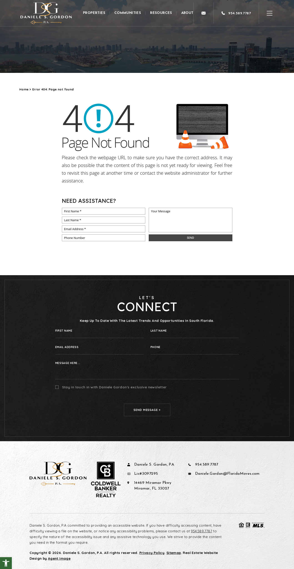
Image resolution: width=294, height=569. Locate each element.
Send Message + (147, 410)
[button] (6, 563)
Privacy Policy (151, 553)
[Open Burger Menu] (269, 13)
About (187, 13)
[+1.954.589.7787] (236, 13)
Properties (94, 13)
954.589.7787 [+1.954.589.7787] (206, 464)
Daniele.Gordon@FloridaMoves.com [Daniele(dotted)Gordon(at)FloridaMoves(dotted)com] (227, 474)
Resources (161, 13)
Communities (127, 13)
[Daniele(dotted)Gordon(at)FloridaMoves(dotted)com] (203, 13)
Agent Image (59, 558)
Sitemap (173, 553)
